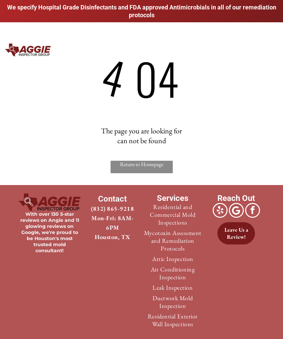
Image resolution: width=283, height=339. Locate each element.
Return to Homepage (141, 164)
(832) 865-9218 (112, 208)
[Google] (236, 211)
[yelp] (220, 211)
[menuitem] (96, 54)
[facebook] (252, 211)
